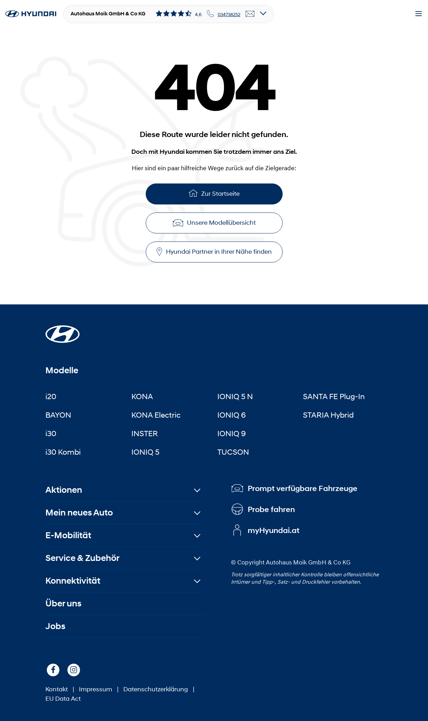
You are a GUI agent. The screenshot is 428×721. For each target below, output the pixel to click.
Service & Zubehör (82, 558)
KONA (142, 396)
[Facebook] (53, 670)
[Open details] (263, 14)
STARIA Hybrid (328, 414)
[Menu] (418, 14)
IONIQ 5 (145, 451)
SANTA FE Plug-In (334, 396)
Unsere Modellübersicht (214, 222)
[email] (250, 14)
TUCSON (233, 451)
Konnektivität (72, 580)
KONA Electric (156, 414)
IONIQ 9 (231, 433)
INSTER (144, 433)
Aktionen (63, 489)
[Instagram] (73, 670)
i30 (50, 433)
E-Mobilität (68, 535)
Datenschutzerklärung (155, 689)
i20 (50, 396)
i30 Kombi (63, 451)
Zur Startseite (214, 193)
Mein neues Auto (79, 512)
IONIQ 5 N (235, 396)
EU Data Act (63, 698)
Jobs (55, 626)
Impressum (95, 689)
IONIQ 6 (231, 414)
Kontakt (56, 689)
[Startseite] (62, 330)
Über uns (63, 603)
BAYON (58, 414)
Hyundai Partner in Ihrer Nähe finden (214, 251)
